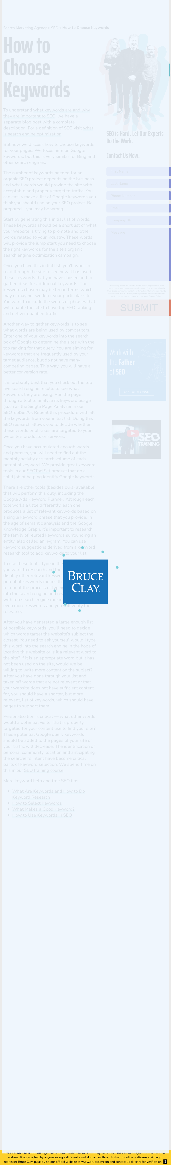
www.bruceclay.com (95, 1162)
